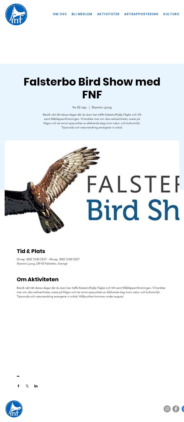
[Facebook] (175, 408)
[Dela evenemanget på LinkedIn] (36, 385)
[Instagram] (167, 408)
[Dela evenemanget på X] (27, 385)
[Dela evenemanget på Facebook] (18, 385)
